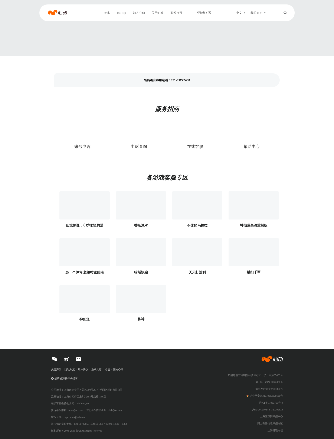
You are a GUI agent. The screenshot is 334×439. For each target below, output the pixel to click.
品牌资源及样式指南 (66, 378)
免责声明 (56, 369)
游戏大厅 (96, 369)
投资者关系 (203, 12)
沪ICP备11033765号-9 (271, 402)
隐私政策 (70, 369)
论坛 (107, 369)
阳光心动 (118, 369)
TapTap (121, 12)
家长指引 (176, 12)
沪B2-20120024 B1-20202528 (267, 409)
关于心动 (158, 12)
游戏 (107, 12)
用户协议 (83, 369)
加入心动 (139, 12)
